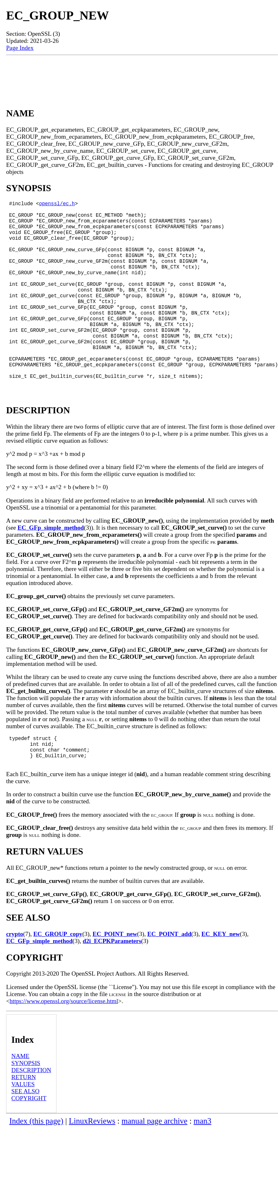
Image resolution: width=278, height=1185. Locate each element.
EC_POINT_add (169, 981)
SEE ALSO (25, 1138)
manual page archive (154, 1168)
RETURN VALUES (23, 1128)
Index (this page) (36, 1168)
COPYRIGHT (29, 1145)
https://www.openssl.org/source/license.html (64, 1048)
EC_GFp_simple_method (51, 568)
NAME (20, 1103)
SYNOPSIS (26, 1110)
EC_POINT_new (115, 981)
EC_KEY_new (220, 981)
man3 (202, 1168)
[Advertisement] (142, 75)
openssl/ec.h (57, 204)
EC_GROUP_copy (57, 981)
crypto (14, 981)
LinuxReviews (92, 1168)
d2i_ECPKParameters (112, 988)
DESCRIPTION (31, 1117)
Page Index (20, 47)
